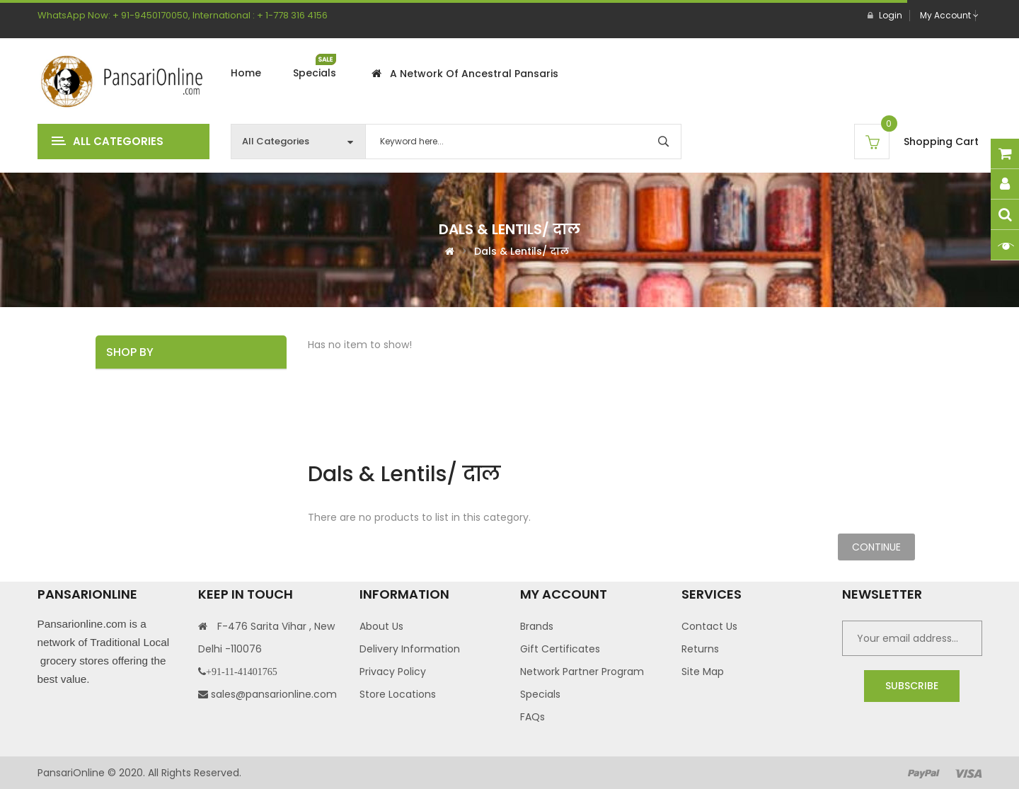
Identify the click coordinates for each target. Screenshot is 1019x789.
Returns (700, 649)
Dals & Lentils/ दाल (521, 250)
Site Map (702, 671)
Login (885, 15)
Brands (536, 626)
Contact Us (709, 626)
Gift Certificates (560, 649)
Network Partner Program (582, 671)
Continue (876, 547)
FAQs (532, 717)
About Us (381, 626)
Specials (540, 694)
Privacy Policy (392, 671)
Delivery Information (409, 649)
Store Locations (397, 694)
